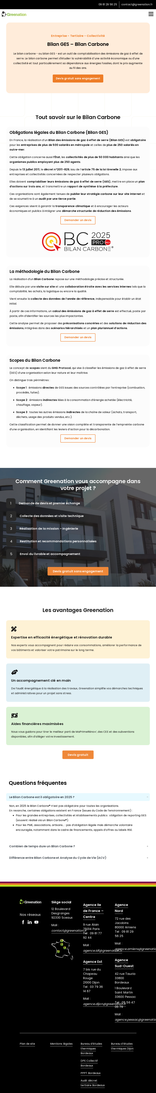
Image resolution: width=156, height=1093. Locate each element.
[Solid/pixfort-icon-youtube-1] (36, 922)
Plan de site (27, 1044)
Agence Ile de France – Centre (93, 910)
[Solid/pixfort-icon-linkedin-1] (29, 922)
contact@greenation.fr (137, 4)
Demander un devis (77, 220)
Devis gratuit (78, 761)
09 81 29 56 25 (108, 4)
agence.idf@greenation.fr (102, 950)
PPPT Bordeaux (91, 1073)
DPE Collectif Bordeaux (89, 1063)
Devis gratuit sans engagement (78, 78)
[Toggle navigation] (151, 14)
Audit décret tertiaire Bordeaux (93, 1083)
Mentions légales (61, 1044)
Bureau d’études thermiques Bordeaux (91, 1048)
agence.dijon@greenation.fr (104, 1004)
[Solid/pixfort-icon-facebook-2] (23, 922)
